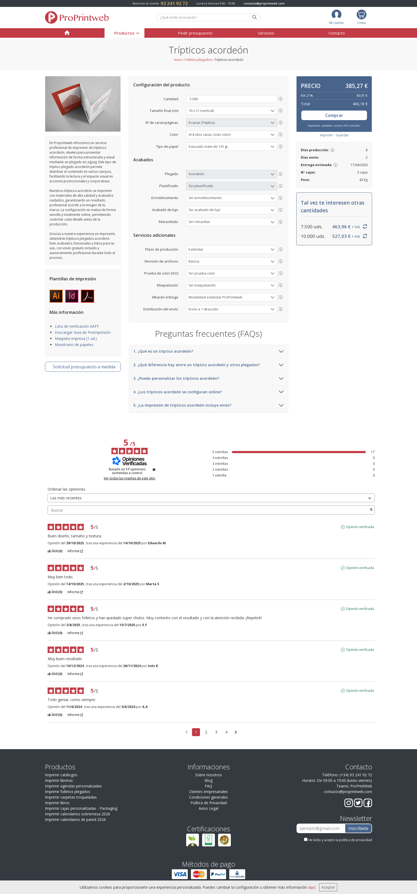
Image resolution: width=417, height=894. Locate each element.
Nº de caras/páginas (161, 122)
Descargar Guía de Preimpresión (83, 332)
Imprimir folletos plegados (67, 791)
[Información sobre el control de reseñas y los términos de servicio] (154, 469)
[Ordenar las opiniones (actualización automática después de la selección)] (211, 498)
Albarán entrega (165, 297)
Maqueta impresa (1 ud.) (76, 338)
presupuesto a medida (84, 367)
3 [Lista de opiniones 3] (216, 732)
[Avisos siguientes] (235, 732)
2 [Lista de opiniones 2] (206, 732)
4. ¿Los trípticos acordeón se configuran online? (208, 392)
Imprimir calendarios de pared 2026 (75, 819)
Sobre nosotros (208, 774)
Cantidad (171, 98)
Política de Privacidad (208, 802)
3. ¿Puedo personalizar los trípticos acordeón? (208, 378)
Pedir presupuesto (195, 33)
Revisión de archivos (161, 261)
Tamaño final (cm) (164, 110)
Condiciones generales (208, 797)
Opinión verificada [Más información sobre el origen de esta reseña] (360, 527)
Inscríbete (358, 828)
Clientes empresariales (208, 791)
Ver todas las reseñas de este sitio (129, 478)
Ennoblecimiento (164, 197)
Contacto (336, 33)
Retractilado (168, 221)
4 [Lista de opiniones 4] (226, 732)
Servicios (266, 33)
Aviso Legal (208, 808)
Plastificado (168, 185)
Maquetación (167, 285)
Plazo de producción (161, 249)
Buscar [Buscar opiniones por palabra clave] (208, 510)
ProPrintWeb (361, 785)
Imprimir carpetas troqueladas (71, 797)
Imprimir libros (57, 802)
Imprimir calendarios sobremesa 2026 (77, 813)
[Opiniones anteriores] (186, 731)
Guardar (342, 135)
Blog (208, 780)
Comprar (334, 115)
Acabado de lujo (165, 209)
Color (174, 134)
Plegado (171, 173)
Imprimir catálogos (61, 774)
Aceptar (328, 887)
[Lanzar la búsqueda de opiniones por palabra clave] (371, 510)
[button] (49, 104)
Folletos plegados (198, 59)
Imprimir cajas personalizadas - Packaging (81, 808)
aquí (311, 887)
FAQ (208, 785)
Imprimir (326, 135)
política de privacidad (355, 840)
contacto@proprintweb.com (264, 3)
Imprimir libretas (59, 780)
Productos (124, 33)
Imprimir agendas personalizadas (73, 785)
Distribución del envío (160, 309)
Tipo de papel (167, 146)
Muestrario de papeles (74, 344)
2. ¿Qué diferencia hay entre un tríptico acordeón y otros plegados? (208, 365)
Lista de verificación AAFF (77, 326)
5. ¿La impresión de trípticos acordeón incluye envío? (208, 405)
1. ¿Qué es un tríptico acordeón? (208, 351)
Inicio (178, 59)
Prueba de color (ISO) (161, 273)
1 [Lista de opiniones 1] (196, 732)
